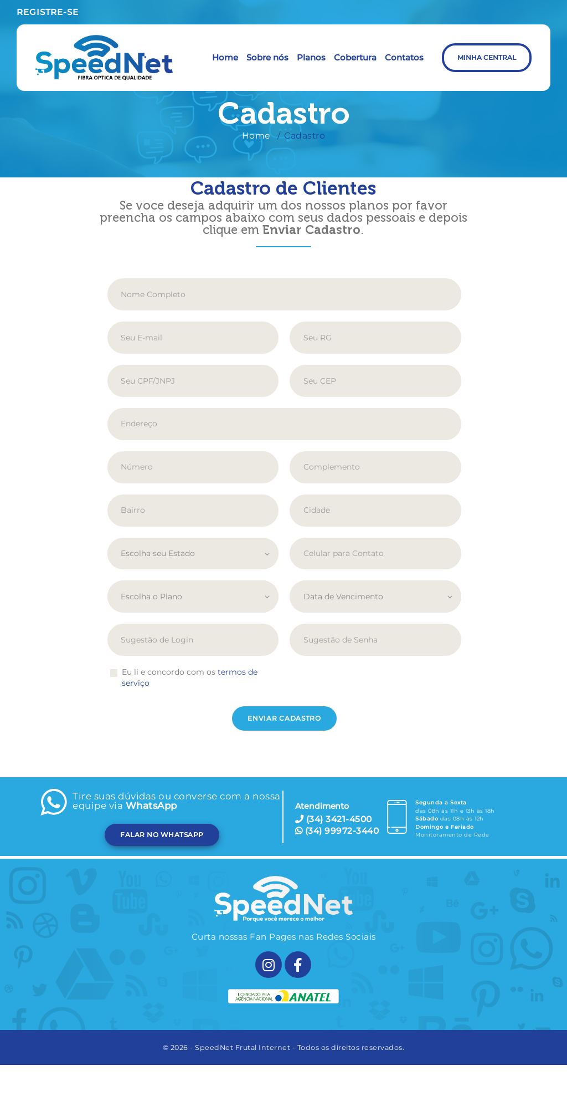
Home (256, 135)
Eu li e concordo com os (189, 677)
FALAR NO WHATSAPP (162, 834)
